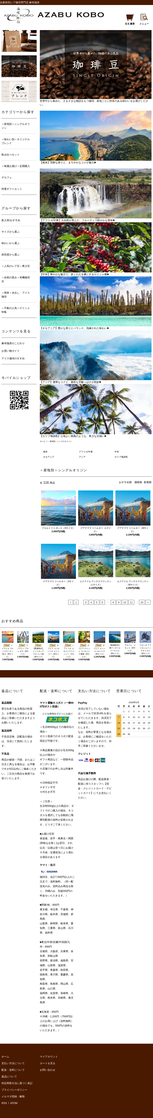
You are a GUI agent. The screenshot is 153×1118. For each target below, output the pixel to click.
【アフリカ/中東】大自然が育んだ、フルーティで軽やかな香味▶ (77, 220)
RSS (4, 1103)
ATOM (14, 1103)
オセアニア (48, 457)
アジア (82, 457)
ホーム (42, 441)
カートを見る (47, 1063)
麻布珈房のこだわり (13, 343)
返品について (9, 1076)
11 (131, 602)
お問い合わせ (47, 1069)
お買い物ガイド (10, 350)
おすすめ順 (125, 482)
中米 (116, 451)
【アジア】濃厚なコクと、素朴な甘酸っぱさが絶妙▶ (71, 382)
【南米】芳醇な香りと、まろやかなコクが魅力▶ (68, 162)
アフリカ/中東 (86, 451)
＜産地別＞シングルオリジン (60, 441)
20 (141, 602)
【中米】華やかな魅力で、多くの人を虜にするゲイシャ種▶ (74, 274)
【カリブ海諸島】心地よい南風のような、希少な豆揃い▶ (73, 436)
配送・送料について (13, 1069)
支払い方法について (13, 1063)
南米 (45, 451)
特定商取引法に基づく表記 (16, 1083)
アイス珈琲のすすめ (13, 358)
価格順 (138, 482)
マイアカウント (49, 1056)
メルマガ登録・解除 (13, 1096)
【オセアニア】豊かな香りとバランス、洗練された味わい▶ (74, 328)
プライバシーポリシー (14, 1089)
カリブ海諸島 (121, 457)
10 (124, 602)
